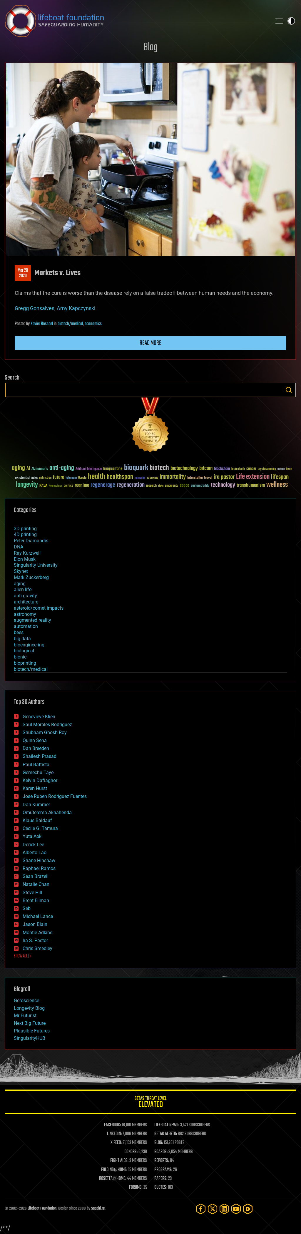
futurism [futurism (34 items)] (71, 478)
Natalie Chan (36, 884)
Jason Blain (35, 924)
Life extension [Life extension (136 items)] (253, 477)
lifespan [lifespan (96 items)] (280, 477)
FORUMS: (136, 1187)
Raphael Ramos (39, 868)
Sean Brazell (36, 876)
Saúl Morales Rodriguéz (47, 724)
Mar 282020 (23, 273)
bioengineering (29, 645)
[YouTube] (236, 1209)
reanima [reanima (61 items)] (82, 485)
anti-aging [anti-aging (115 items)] (61, 468)
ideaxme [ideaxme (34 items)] (152, 478)
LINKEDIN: (114, 1134)
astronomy (25, 614)
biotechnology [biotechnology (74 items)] (184, 468)
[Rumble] (247, 1209)
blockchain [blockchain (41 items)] (222, 469)
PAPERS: (160, 1179)
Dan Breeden (36, 748)
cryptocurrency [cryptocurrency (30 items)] (267, 469)
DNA (18, 547)
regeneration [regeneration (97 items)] (131, 485)
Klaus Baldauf (37, 820)
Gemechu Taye (38, 772)
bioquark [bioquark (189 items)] (136, 468)
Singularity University (36, 565)
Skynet (21, 571)
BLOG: (158, 1143)
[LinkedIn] (224, 1209)
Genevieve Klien (39, 716)
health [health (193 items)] (96, 477)
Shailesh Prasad (39, 756)
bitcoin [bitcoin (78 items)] (206, 468)
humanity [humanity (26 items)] (140, 478)
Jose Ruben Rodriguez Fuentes (55, 796)
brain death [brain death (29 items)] (238, 469)
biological (24, 650)
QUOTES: (160, 1187)
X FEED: (116, 1143)
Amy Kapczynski (76, 308)
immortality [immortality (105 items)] (173, 476)
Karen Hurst (35, 788)
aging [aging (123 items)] (18, 468)
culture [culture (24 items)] (281, 469)
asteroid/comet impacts (38, 608)
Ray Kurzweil (27, 553)
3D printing (25, 528)
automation (26, 626)
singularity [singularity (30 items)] (171, 486)
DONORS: (131, 1152)
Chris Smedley (37, 948)
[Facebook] (200, 1209)
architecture (26, 602)
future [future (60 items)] (58, 477)
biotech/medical (70, 324)
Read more (150, 343)
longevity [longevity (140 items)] (27, 485)
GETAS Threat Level (150, 1103)
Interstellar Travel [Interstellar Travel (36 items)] (199, 478)
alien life (22, 589)
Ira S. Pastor (35, 940)
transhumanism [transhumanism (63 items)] (251, 485)
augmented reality (32, 620)
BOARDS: (161, 1152)
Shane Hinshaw (39, 860)
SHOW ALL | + (23, 956)
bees (19, 632)
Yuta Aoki (33, 836)
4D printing (25, 534)
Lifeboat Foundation (42, 1208)
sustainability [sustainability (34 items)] (200, 486)
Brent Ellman (36, 900)
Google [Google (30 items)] (82, 478)
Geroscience (26, 1000)
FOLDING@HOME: (114, 1170)
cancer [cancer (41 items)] (251, 469)
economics (93, 324)
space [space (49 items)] (184, 485)
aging (20, 583)
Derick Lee (33, 844)
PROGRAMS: (163, 1170)
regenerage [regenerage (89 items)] (103, 485)
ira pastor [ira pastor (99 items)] (224, 477)
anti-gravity (25, 595)
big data (22, 638)
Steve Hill (32, 892)
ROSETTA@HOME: (112, 1179)
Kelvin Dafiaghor (40, 780)
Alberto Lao (34, 852)
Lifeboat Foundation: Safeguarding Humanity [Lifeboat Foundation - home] (136, 21)
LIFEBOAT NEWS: (166, 1125)
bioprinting (25, 663)
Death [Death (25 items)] (289, 469)
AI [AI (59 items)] (28, 469)
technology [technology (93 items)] (223, 485)
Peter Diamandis (31, 540)
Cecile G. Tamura (40, 828)
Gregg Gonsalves (34, 308)
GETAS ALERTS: (165, 1134)
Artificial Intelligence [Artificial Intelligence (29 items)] (89, 469)
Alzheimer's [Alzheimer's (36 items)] (39, 469)
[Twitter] (212, 1209)
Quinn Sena (35, 740)
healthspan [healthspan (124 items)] (120, 477)
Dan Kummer (36, 804)
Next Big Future (30, 1023)
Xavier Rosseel (42, 324)
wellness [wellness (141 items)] (277, 485)
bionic (20, 657)
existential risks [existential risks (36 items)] (26, 478)
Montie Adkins (37, 932)
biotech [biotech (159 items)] (159, 468)
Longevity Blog (29, 1008)
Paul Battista (36, 764)
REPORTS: (161, 1161)
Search (289, 390)
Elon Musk (25, 559)
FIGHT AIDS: (119, 1161)
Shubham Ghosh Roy (45, 732)
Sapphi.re (98, 1208)
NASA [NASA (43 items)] (43, 485)
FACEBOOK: (112, 1125)
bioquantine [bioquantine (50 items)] (113, 468)
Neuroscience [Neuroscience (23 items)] (55, 486)
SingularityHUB (29, 1038)
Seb (27, 908)
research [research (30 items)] (151, 486)
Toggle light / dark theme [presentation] (291, 21)
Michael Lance (38, 916)
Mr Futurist (25, 1015)
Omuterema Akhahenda (47, 812)
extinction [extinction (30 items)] (45, 478)
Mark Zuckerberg (31, 577)
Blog (150, 47)
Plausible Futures (32, 1031)
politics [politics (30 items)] (68, 486)
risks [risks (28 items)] (160, 486)
